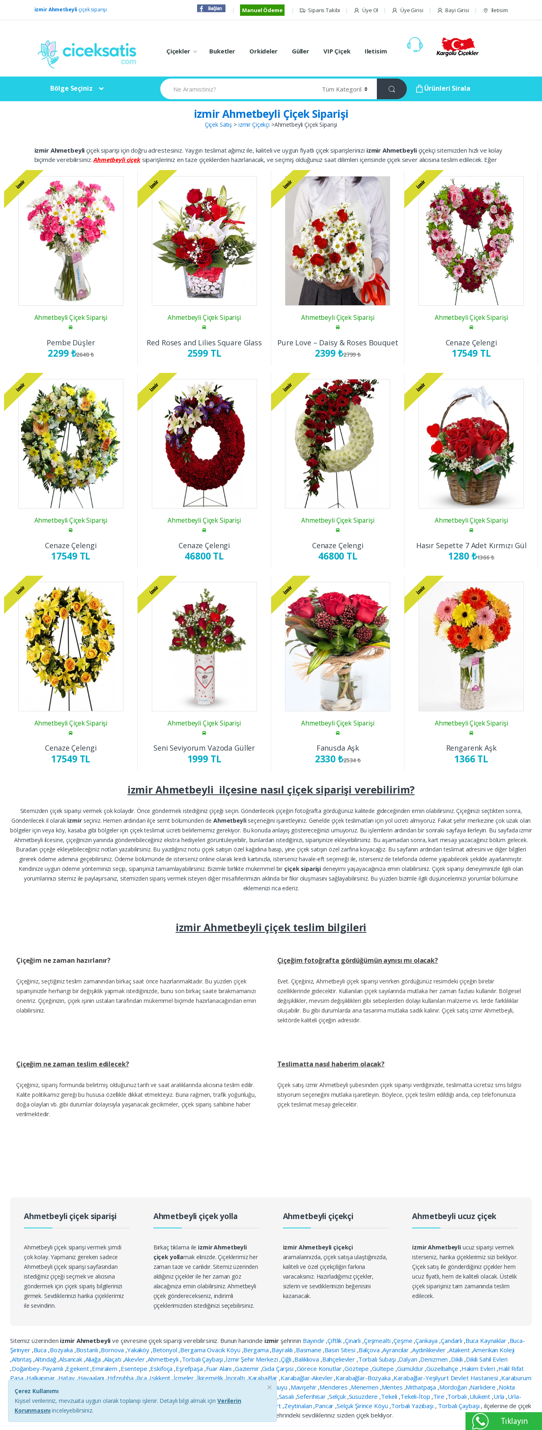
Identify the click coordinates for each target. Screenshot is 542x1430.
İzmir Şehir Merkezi (252, 1359)
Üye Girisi (407, 10)
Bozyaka (62, 1350)
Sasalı (287, 1396)
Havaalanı (92, 1378)
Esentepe (135, 1368)
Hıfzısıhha (121, 1378)
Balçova (370, 1350)
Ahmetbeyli (164, 1359)
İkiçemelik (210, 1378)
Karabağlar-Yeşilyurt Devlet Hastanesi (446, 1378)
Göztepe (357, 1368)
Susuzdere (364, 1396)
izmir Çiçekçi (254, 124)
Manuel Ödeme (262, 10)
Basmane (309, 1350)
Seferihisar (312, 1396)
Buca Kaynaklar (486, 1340)
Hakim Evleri (479, 1368)
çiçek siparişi (70, 9)
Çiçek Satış (218, 124)
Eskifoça (162, 1368)
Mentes (393, 1387)
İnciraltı (236, 1378)
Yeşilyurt (270, 1406)
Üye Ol (365, 10)
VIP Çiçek (337, 51)
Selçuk (338, 1396)
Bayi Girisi (453, 10)
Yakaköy (139, 1350)
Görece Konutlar (320, 1368)
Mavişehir (304, 1387)
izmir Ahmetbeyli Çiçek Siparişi (271, 113)
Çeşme (403, 1340)
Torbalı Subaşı (377, 1359)
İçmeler (185, 1378)
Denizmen (434, 1359)
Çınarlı (353, 1340)
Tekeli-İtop (415, 1396)
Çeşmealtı (378, 1340)
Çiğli (287, 1359)
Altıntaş (22, 1359)
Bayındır (314, 1340)
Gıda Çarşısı (278, 1368)
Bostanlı (88, 1350)
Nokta (507, 1387)
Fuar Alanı (219, 1368)
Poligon (219, 1396)
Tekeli (390, 1396)
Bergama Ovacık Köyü (211, 1350)
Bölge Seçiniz (71, 88)
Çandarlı (452, 1340)
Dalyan (409, 1359)
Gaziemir (248, 1368)
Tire (439, 1396)
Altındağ (46, 1359)
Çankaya (427, 1340)
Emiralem (105, 1368)
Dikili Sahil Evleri (487, 1359)
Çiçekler (178, 51)
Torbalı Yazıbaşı (413, 1406)
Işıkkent (161, 1378)
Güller (300, 51)
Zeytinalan (298, 1406)
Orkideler (263, 51)
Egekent (78, 1368)
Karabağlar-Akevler (307, 1378)
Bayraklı (283, 1350)
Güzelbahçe (442, 1368)
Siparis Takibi (319, 10)
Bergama (256, 1350)
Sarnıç (268, 1396)
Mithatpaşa (421, 1387)
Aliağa (93, 1359)
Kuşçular (216, 1387)
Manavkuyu (273, 1387)
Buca (41, 1350)
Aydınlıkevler (429, 1350)
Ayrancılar (396, 1350)
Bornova (113, 1350)
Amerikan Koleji (493, 1350)
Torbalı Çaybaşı (203, 1359)
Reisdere (245, 1396)
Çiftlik (335, 1340)
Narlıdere (483, 1387)
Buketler (222, 51)
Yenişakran (213, 1406)
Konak (193, 1387)
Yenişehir (243, 1406)
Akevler (135, 1359)
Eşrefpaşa (190, 1368)
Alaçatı (113, 1359)
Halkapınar (41, 1378)
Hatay (67, 1378)
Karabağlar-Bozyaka (364, 1378)
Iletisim (495, 10)
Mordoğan (454, 1387)
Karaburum (516, 1378)
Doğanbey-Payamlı (38, 1368)
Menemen (365, 1387)
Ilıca (142, 1378)
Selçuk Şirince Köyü (363, 1406)
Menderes (334, 1387)
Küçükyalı (243, 1387)
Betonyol (166, 1350)
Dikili (457, 1359)
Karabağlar (263, 1378)
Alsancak (71, 1359)
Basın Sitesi (341, 1350)
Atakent (460, 1350)
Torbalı (457, 1396)
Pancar (325, 1406)
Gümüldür (411, 1368)
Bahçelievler (339, 1359)
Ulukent (481, 1396)
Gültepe (383, 1368)
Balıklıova (307, 1359)
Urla (499, 1396)
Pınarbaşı (194, 1396)
